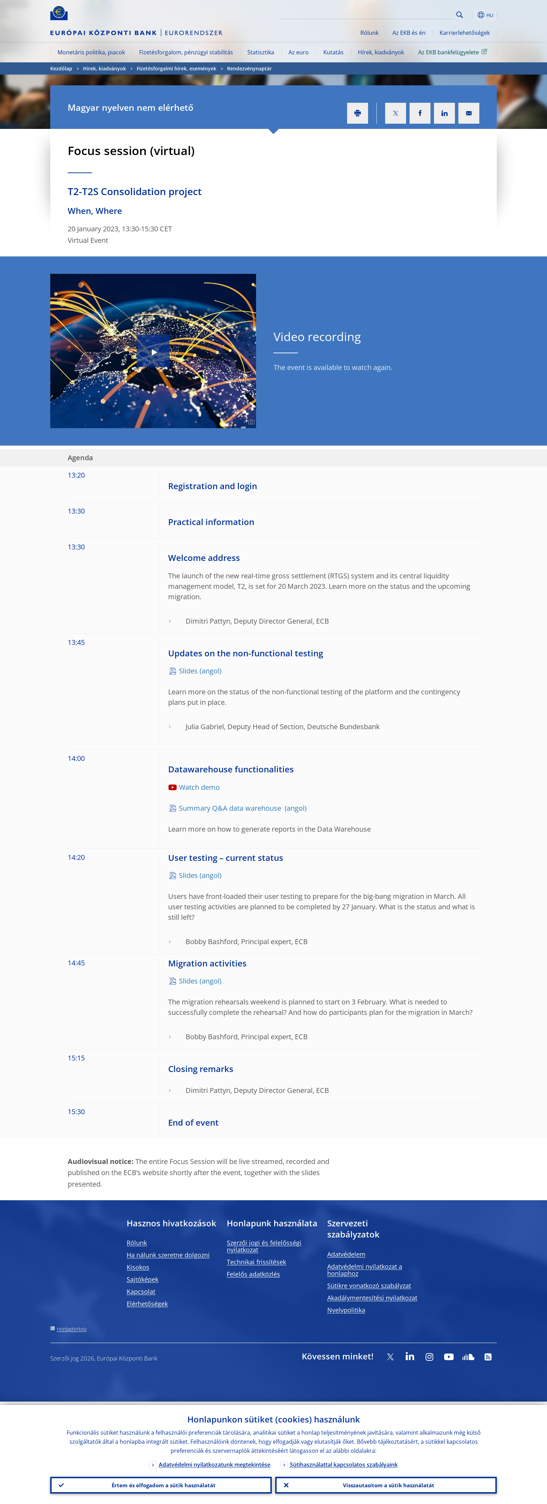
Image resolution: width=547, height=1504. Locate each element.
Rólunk (369, 33)
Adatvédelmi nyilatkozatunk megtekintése (214, 1461)
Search (459, 15)
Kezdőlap (61, 68)
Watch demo (199, 787)
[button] (472, 15)
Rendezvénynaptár (249, 68)
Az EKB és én (409, 33)
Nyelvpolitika (346, 1310)
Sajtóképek (142, 1279)
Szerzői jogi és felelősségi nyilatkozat (264, 1246)
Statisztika (260, 52)
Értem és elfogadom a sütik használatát (161, 1483)
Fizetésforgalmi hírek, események (176, 68)
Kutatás (333, 52)
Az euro (299, 52)
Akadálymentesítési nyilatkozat (372, 1298)
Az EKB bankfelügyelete (453, 52)
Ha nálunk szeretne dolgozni (168, 1255)
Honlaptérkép (72, 1329)
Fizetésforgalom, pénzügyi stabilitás (186, 52)
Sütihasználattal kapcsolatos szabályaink (344, 1461)
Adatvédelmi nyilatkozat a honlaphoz (364, 1270)
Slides (188, 671)
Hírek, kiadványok (381, 52)
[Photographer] (250, 422)
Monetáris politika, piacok (91, 52)
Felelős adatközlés (253, 1274)
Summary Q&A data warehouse (231, 808)
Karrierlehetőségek (465, 33)
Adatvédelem (346, 1254)
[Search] (419, 14)
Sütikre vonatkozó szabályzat (369, 1285)
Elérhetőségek (147, 1303)
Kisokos (138, 1267)
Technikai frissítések (256, 1262)
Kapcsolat (141, 1291)
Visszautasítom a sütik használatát (386, 1483)
